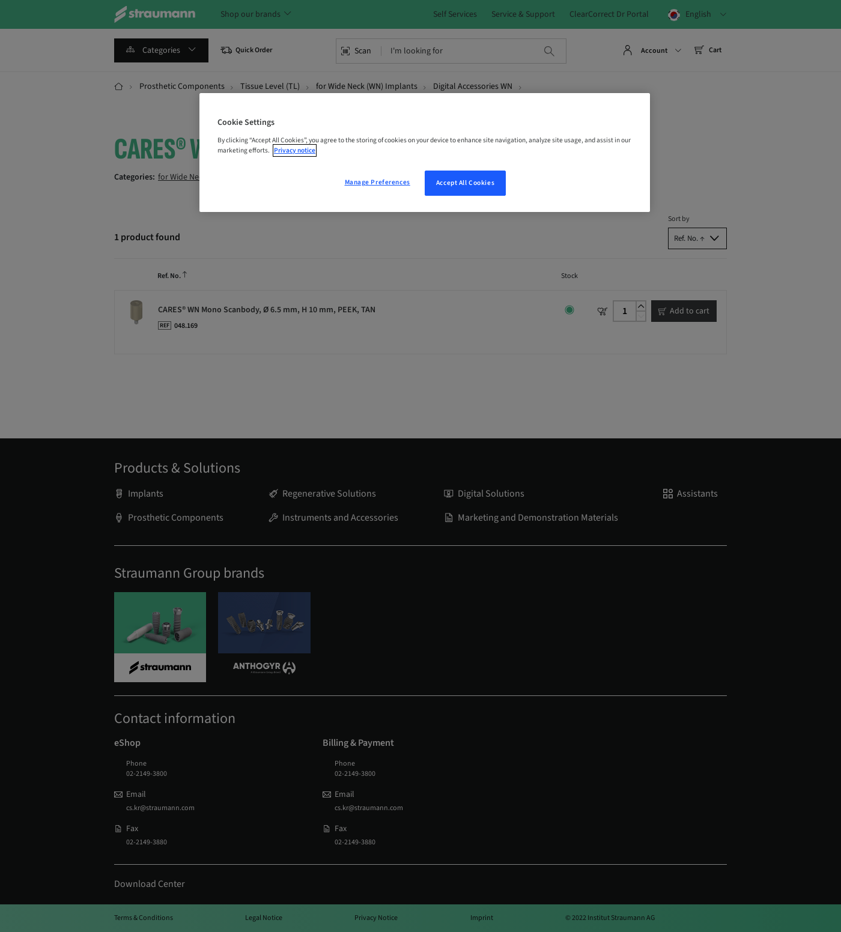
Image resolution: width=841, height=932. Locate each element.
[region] (424, 152)
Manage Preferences (377, 182)
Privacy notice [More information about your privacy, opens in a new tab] (294, 150)
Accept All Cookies (465, 183)
